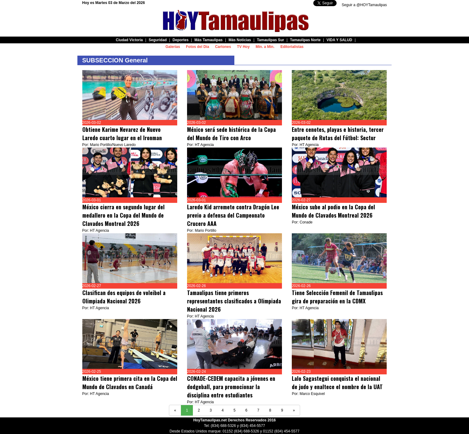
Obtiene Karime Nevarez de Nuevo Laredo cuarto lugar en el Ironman (122, 133)
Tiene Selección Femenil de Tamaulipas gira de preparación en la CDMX (337, 297)
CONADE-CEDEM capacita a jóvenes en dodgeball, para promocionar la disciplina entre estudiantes (231, 386)
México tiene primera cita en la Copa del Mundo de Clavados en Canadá (129, 382)
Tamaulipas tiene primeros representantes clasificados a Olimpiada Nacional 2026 (234, 301)
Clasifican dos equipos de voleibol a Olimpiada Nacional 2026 (124, 297)
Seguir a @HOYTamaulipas (364, 5)
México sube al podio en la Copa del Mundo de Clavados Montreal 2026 (333, 211)
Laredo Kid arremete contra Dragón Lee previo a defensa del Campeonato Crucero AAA (233, 215)
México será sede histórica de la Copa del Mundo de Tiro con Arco (231, 133)
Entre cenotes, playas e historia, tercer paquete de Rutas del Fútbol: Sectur (338, 133)
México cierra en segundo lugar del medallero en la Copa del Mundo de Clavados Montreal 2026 (123, 215)
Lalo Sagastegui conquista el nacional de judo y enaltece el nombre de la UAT (337, 382)
